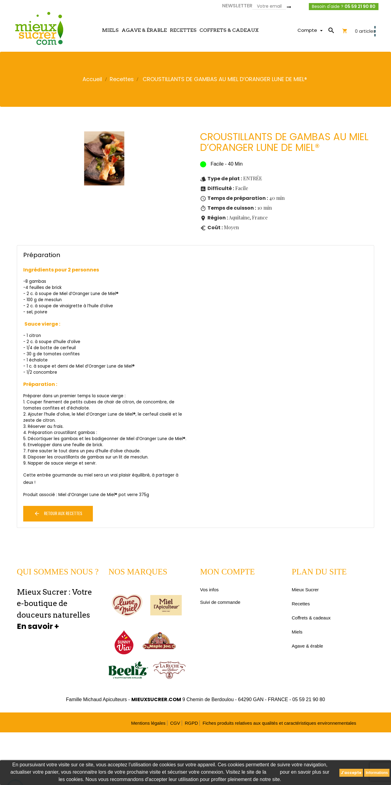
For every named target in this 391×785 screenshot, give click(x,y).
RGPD (191, 723)
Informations (377, 773)
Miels (297, 631)
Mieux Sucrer (305, 589)
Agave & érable (307, 646)
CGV (175, 723)
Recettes (301, 603)
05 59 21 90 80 (360, 6)
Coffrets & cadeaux (311, 617)
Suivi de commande (220, 602)
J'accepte (351, 772)
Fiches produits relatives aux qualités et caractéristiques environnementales (279, 723)
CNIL (273, 772)
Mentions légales (148, 723)
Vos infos (209, 589)
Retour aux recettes (58, 513)
